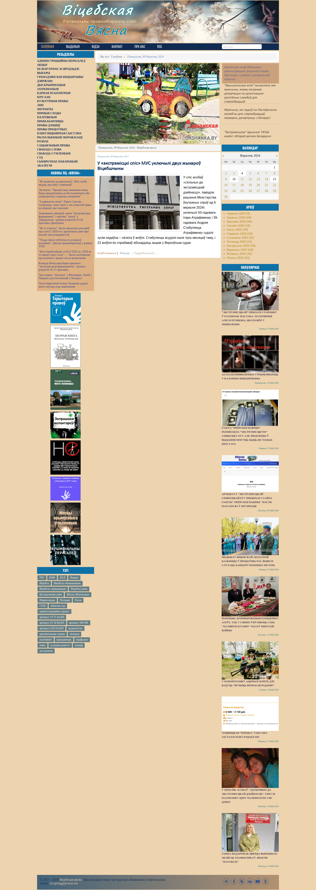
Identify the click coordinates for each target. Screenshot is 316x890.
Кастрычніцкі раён (51, 594)
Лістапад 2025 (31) (239, 241)
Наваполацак (47, 600)
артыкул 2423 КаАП (51, 628)
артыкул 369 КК (78, 622)
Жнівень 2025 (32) (239, 254)
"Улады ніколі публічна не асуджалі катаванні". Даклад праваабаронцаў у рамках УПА (66, 243)
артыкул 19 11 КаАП (52, 617)
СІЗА (43, 605)
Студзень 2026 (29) (240, 233)
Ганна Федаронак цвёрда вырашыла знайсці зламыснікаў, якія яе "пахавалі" (249, 857)
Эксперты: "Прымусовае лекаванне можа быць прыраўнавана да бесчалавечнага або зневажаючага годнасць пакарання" (64, 193)
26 (250, 190)
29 (274, 190)
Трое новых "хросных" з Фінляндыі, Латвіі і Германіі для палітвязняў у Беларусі (65, 276)
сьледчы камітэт (60, 645)
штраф (79, 645)
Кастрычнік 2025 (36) (241, 245)
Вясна (107, 31)
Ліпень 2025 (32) (238, 258)
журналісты (75, 628)
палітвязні (46, 639)
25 (242, 190)
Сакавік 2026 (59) (238, 225)
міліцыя (74, 633)
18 (242, 185)
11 (242, 179)
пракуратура (64, 639)
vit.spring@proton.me (64, 883)
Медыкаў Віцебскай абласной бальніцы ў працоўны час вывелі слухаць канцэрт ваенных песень (248, 561)
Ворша (74, 577)
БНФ (52, 577)
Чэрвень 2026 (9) (238, 213)
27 (258, 190)
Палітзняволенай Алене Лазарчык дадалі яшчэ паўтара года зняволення (63, 285)
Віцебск (44, 583)
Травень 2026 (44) (239, 217)
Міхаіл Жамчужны (78, 594)
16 (226, 185)
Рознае (125, 253)
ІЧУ (42, 577)
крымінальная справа (52, 633)
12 (250, 179)
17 (234, 185)
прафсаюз (82, 639)
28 (266, 190)
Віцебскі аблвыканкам (67, 583)
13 (258, 179)
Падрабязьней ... (145, 253)
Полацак (65, 600)
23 (226, 190)
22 (274, 185)
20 (258, 185)
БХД (62, 577)
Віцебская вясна (71, 879)
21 (266, 185)
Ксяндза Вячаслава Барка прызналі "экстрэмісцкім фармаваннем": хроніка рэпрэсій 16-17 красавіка (62, 266)
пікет (43, 645)
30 (226, 196)
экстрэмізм (46, 650)
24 (234, 190)
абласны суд (58, 605)
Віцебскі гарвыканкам (53, 588)
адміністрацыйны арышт (54, 611)
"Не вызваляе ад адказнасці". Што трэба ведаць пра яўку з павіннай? (63, 183)
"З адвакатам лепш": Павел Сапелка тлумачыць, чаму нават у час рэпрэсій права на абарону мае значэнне (65, 205)
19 (250, 185)
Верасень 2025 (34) (240, 249)
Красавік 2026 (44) (239, 221)
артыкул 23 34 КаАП (52, 622)
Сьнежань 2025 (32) (240, 237)
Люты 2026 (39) (237, 229)
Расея (78, 600)
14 (266, 179)
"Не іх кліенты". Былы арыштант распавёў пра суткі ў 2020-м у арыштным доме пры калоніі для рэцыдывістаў (64, 231)
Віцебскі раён (79, 588)
